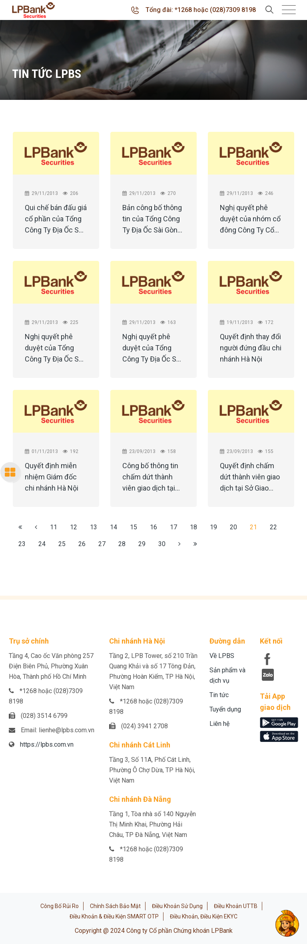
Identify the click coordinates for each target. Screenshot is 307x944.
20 (233, 527)
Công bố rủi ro (59, 906)
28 (122, 544)
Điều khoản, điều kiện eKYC (203, 916)
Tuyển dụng (225, 709)
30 (161, 544)
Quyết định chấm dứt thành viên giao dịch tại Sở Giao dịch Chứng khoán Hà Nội (250, 478)
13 (93, 527)
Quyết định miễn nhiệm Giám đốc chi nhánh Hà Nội (51, 476)
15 (133, 527)
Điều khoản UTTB (235, 906)
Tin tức (219, 695)
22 (273, 527)
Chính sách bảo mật (115, 906)
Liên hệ (219, 723)
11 (53, 527)
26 (82, 544)
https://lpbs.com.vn (47, 744)
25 (62, 544)
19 (213, 527)
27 (102, 544)
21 (253, 527)
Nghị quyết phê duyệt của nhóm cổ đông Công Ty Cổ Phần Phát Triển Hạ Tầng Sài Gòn (250, 220)
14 (113, 527)
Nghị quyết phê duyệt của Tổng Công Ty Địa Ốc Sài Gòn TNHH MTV (54, 349)
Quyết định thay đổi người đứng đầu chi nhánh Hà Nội (250, 347)
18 (193, 527)
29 (142, 544)
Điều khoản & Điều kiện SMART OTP (114, 916)
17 (173, 527)
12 (73, 527)
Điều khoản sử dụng (177, 906)
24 (42, 544)
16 (153, 527)
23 (22, 544)
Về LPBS (221, 656)
